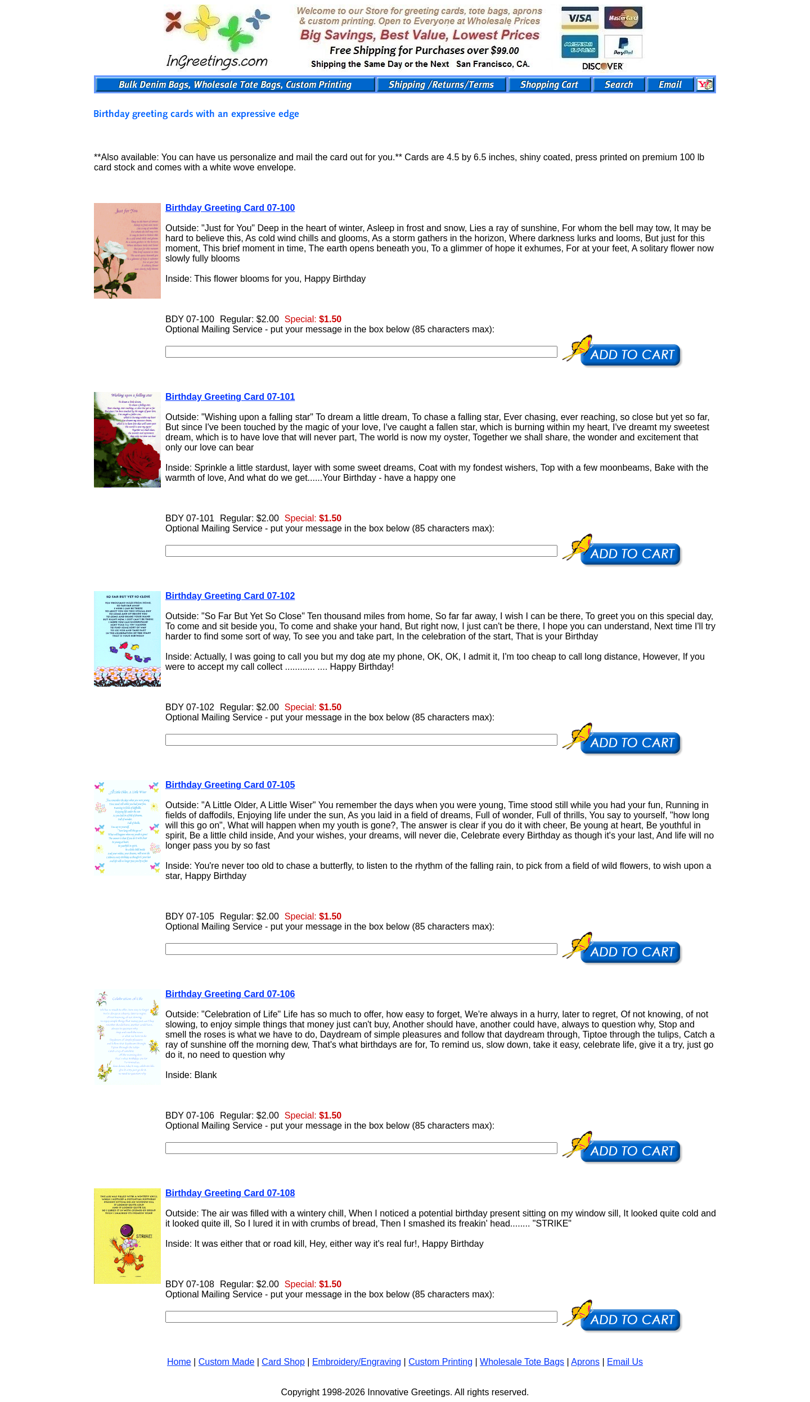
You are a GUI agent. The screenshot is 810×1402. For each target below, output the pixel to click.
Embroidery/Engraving (356, 1362)
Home (179, 1362)
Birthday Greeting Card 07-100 (230, 208)
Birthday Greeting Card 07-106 (230, 994)
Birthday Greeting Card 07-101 (230, 397)
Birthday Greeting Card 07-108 (230, 1193)
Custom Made (227, 1362)
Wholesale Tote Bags (522, 1362)
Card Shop (283, 1362)
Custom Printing (440, 1362)
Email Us (625, 1362)
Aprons (585, 1362)
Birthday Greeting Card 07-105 (230, 785)
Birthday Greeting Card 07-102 (230, 596)
